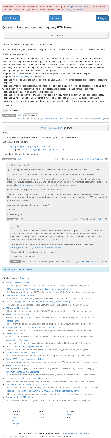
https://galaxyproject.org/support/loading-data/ (44, 149)
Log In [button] (102, 18)
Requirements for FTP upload (19, 397)
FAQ (41, 418)
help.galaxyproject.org (76, 6)
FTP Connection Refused (17, 365)
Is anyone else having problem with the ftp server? (29, 378)
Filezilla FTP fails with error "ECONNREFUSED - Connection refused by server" (43, 391)
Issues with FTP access (17, 340)
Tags (14, 420)
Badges (15, 424)
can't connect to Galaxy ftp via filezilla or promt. (28, 346)
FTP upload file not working (18, 308)
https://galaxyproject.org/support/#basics (28, 146)
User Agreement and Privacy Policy (76, 433)
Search (15, 414)
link (20, 115)
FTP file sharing (13, 321)
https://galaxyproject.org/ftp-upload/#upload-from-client (35, 247)
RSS (69, 414)
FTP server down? (14, 333)
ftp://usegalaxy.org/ (29, 185)
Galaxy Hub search (73, 9)
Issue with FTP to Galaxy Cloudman (22, 372)
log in (12, 269)
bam (5, 110)
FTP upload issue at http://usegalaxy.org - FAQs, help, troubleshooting (38, 289)
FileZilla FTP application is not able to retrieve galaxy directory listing (38, 301)
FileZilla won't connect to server (20, 295)
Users (14, 418)
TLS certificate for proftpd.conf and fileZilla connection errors (34, 327)
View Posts (11, 18)
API (69, 420)
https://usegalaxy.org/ (23, 77)
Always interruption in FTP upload (21, 352)
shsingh (51, 35)
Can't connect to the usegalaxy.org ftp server (26, 384)
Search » (24, 278)
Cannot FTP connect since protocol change (26, 359)
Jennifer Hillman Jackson (54, 118)
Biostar (55, 436)
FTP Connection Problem (17, 314)
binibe (100, 219)
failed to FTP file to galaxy (18, 282)
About (42, 414)
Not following (30, 115)
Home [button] (55, 18)
